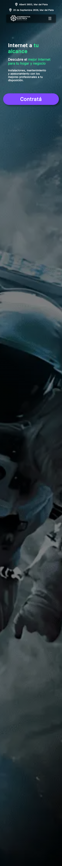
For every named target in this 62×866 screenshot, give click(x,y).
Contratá (31, 99)
